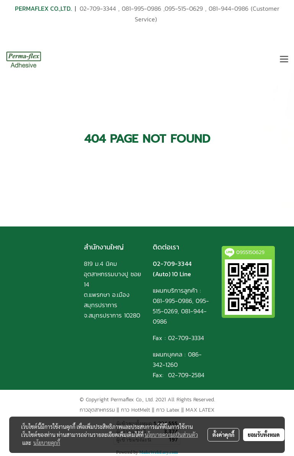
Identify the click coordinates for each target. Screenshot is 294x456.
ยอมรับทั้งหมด (264, 434)
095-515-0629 (184, 8)
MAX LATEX (200, 410)
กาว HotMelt (135, 410)
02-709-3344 (98, 8)
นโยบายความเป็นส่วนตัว (171, 434)
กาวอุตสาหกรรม (97, 410)
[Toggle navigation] (284, 59)
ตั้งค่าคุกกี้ (223, 434)
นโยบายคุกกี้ (46, 442)
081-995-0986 (141, 8)
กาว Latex (168, 410)
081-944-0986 (228, 8)
